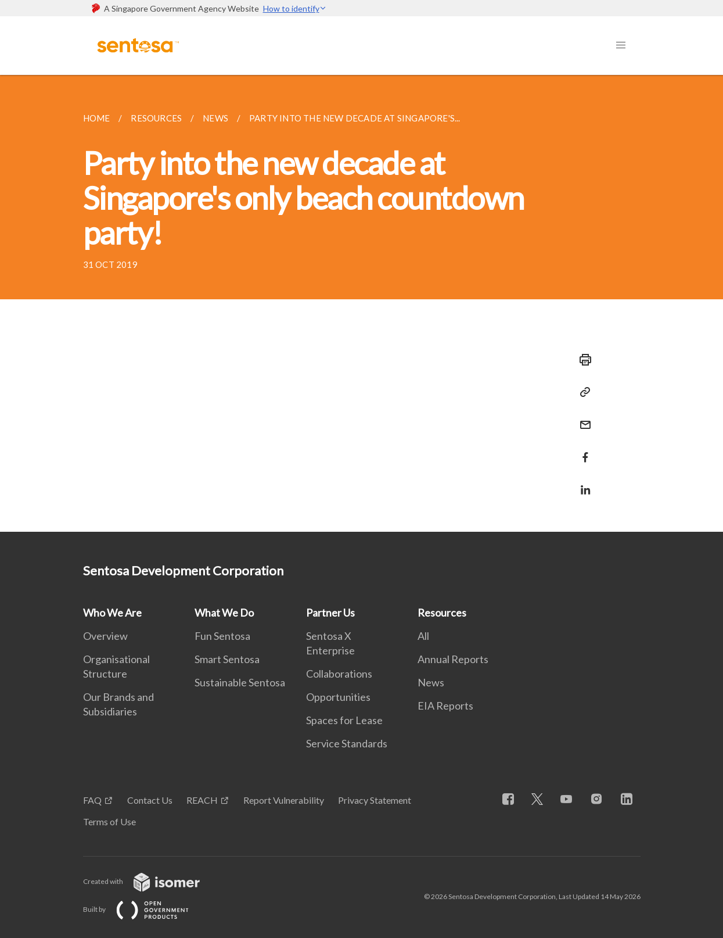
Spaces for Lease (344, 720)
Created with (150, 881)
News (431, 682)
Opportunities (338, 696)
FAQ (92, 799)
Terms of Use (109, 821)
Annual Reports (453, 659)
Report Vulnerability (283, 799)
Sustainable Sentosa (240, 682)
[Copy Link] (582, 392)
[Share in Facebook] (582, 450)
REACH (202, 799)
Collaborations (339, 673)
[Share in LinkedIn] (582, 482)
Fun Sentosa (222, 635)
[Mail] (582, 417)
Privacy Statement (374, 799)
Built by (145, 909)
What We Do (224, 612)
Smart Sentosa (227, 659)
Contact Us (149, 799)
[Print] (582, 360)
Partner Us (330, 612)
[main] (361, 303)
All (423, 635)
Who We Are (112, 612)
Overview (105, 635)
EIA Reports (445, 705)
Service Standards (346, 743)
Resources (442, 612)
